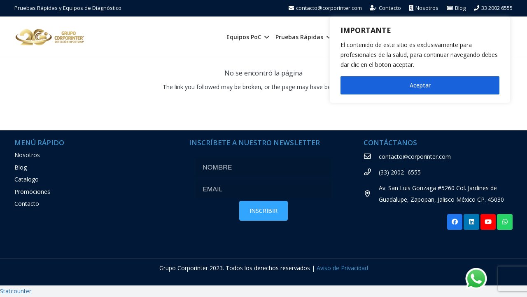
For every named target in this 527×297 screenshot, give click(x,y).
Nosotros (27, 155)
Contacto (26, 203)
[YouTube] (488, 222)
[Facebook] (455, 222)
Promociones (32, 192)
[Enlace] (49, 37)
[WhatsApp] (505, 222)
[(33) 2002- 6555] (371, 172)
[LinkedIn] (471, 222)
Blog (20, 167)
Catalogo (26, 179)
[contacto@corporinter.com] (371, 157)
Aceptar (420, 85)
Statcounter (15, 291)
